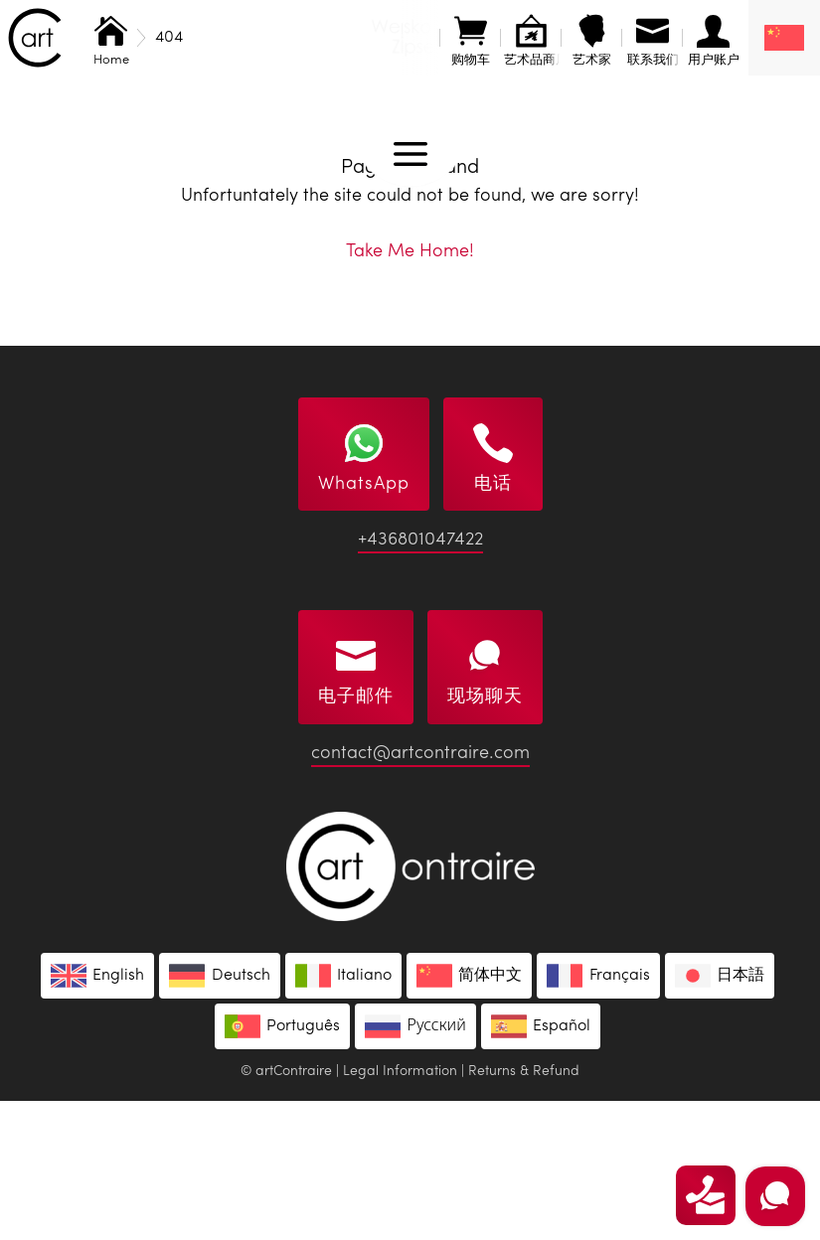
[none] (784, 38)
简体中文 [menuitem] (490, 1115)
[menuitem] (784, 38)
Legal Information (400, 1210)
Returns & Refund (523, 1210)
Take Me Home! (410, 390)
